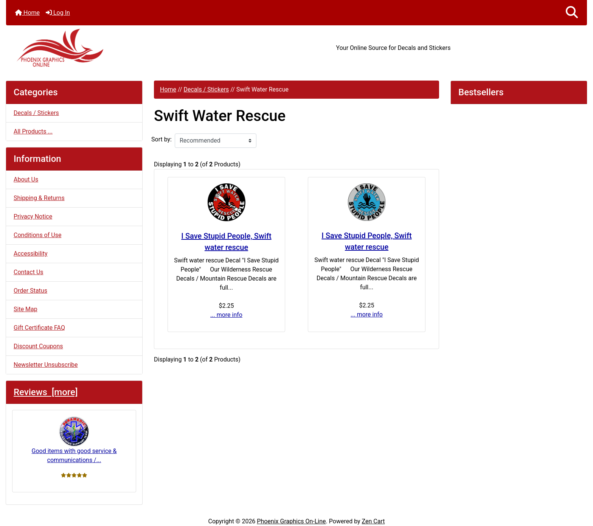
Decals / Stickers (206, 89)
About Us (26, 179)
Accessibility (31, 253)
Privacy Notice (33, 216)
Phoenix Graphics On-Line (291, 521)
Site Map (25, 309)
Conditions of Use (37, 235)
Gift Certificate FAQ (39, 327)
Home (27, 12)
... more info (226, 314)
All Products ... (33, 131)
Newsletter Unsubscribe (46, 364)
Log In (58, 12)
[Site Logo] (103, 47)
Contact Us (28, 272)
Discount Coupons (38, 346)
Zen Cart (373, 521)
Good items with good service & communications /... (74, 440)
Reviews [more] (46, 392)
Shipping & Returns (39, 198)
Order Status (30, 290)
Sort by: (161, 139)
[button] (572, 12)
